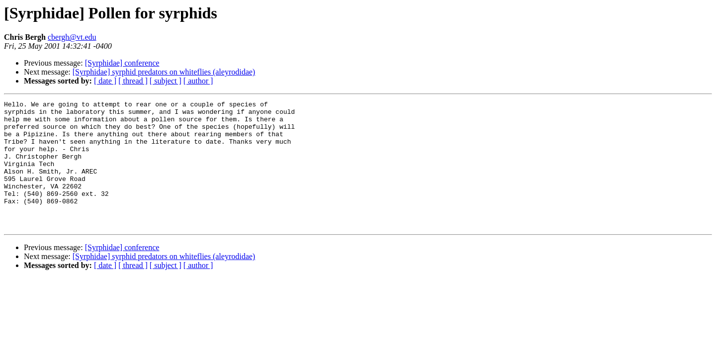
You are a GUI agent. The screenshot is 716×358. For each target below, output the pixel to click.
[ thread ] (133, 81)
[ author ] (198, 81)
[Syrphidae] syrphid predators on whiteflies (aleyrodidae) (164, 72)
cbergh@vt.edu (72, 37)
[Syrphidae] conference (122, 63)
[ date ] (105, 81)
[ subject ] (165, 81)
